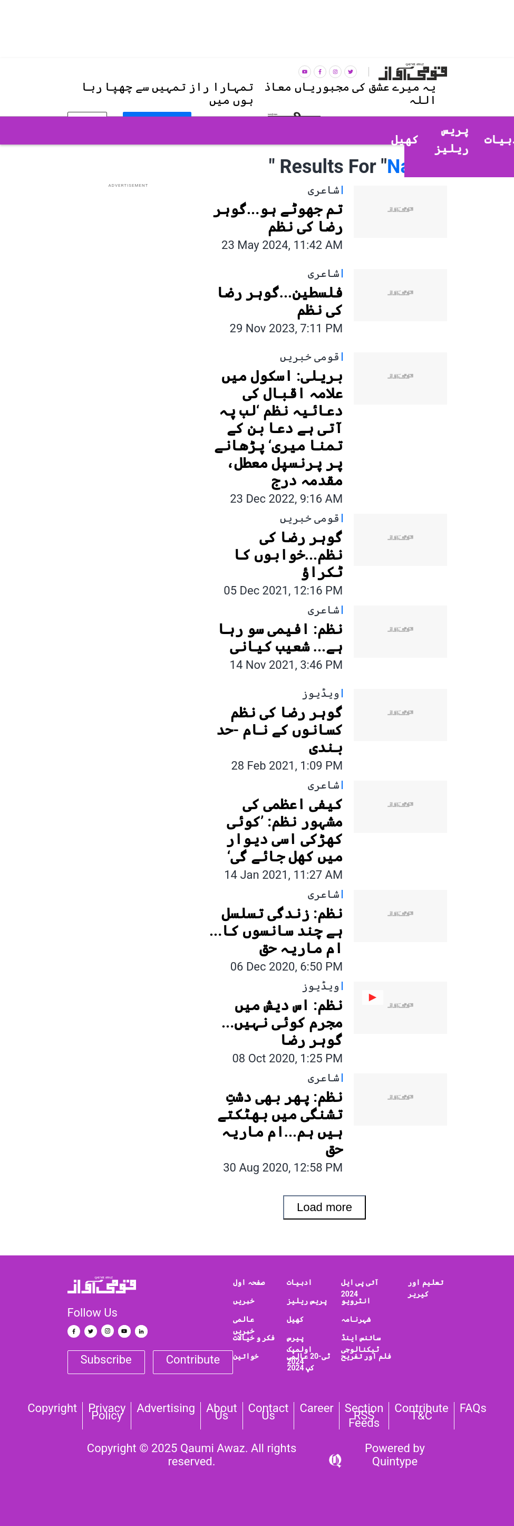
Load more (324, 1207)
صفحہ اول (248, 1282)
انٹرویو (356, 1301)
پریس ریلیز (306, 1301)
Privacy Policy (106, 1412)
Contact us (268, 1412)
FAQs (473, 1408)
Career (316, 1408)
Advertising (166, 1408)
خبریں (243, 1301)
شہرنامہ (356, 1319)
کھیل (295, 1319)
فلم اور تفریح (366, 1356)
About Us (221, 1412)
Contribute (193, 1359)
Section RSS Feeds (364, 1415)
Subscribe (106, 1359)
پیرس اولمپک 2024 (299, 1349)
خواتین (245, 1356)
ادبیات (299, 1282)
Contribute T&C (421, 1412)
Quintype (395, 1461)
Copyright (52, 1408)
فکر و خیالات (254, 1337)
